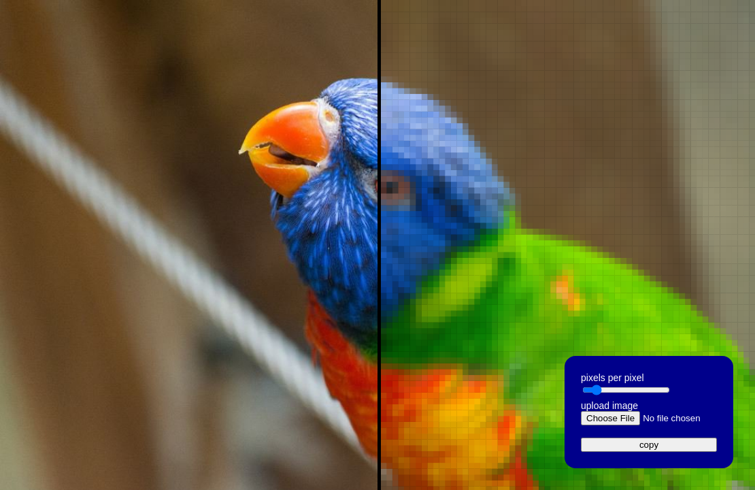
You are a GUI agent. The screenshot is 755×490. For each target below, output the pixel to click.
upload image (609, 405)
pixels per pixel (612, 377)
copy (648, 445)
